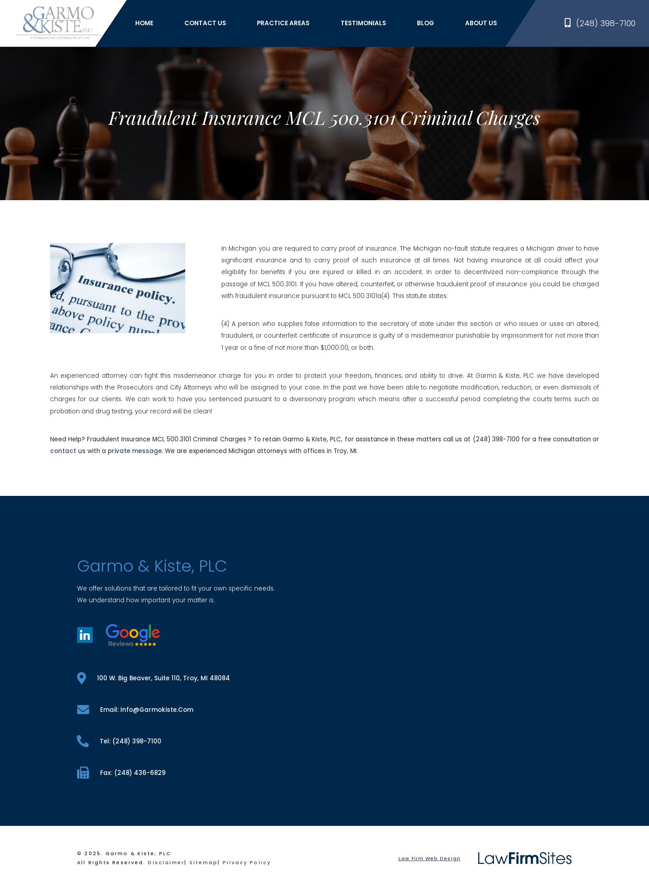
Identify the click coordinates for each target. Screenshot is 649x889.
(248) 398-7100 (600, 23)
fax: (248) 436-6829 (121, 773)
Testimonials (363, 23)
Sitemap (203, 862)
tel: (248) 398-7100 (119, 741)
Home (144, 23)
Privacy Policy (247, 862)
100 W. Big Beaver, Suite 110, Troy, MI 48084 (153, 678)
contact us (68, 451)
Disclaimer (166, 862)
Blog (425, 23)
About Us (481, 23)
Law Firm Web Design (429, 858)
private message (135, 451)
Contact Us (205, 23)
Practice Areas (283, 23)
